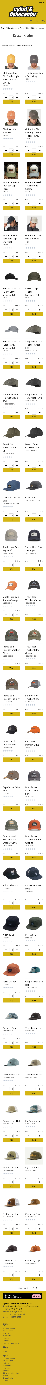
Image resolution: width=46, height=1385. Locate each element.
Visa (11, 416)
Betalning (6, 1341)
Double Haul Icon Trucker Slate (32, 790)
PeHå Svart (8, 935)
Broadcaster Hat (11, 1121)
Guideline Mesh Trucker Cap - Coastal (33, 185)
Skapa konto (8, 1378)
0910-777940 (16, 1309)
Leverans (6, 1338)
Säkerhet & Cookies (11, 1343)
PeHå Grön (31, 935)
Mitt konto (7, 1336)
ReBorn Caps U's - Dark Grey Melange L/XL (11, 291)
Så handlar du (8, 1331)
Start (3, 28)
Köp (11, 101)
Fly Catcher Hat (33, 1121)
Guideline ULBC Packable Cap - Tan (33, 238)
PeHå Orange (9, 981)
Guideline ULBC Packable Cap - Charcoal (11, 238)
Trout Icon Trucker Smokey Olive (11, 650)
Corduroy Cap (32, 1214)
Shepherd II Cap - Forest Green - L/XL (33, 344)
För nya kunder (9, 1328)
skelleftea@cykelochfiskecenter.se (24, 1306)
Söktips (6, 1333)
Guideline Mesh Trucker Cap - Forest (11, 185)
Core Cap (30, 497)
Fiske (22, 28)
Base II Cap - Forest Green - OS (10, 447)
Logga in (6, 1380)
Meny (40, 2)
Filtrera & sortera (15, 45)
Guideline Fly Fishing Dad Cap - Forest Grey (33, 132)
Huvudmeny (12, 28)
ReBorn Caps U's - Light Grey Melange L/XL (11, 344)
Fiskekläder (31, 28)
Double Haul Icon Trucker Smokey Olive (10, 839)
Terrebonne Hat (33, 1028)
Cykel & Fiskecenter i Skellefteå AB (17, 1303)
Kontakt (6, 1375)
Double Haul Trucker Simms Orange (33, 839)
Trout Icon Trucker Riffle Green (32, 650)
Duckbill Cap (9, 1028)
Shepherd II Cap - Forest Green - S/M (11, 398)
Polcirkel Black (10, 885)
